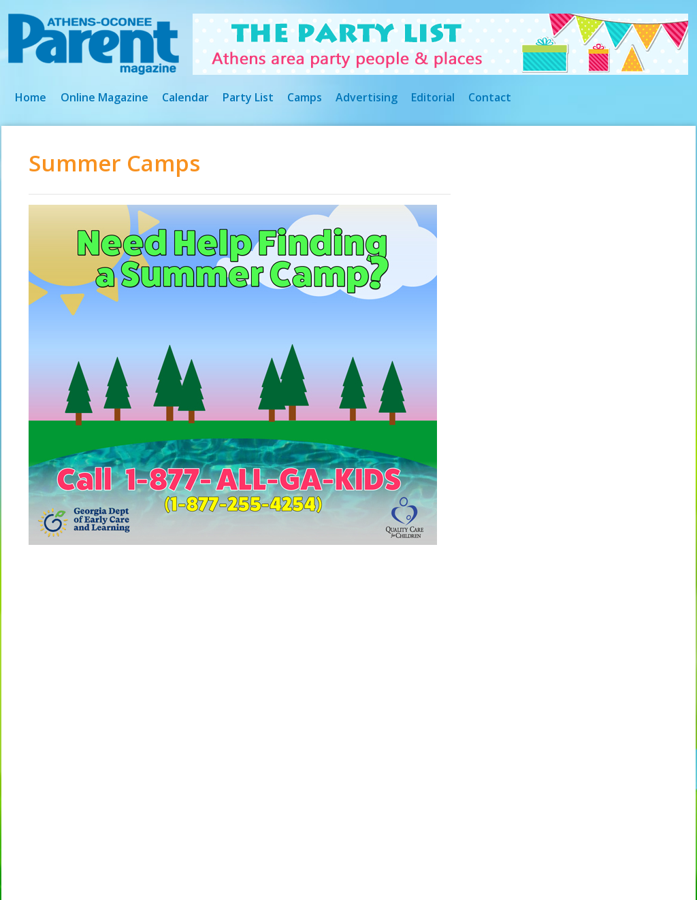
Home (30, 97)
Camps (304, 97)
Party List (248, 97)
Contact (489, 97)
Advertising (367, 97)
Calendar (185, 97)
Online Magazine (104, 97)
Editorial (433, 97)
